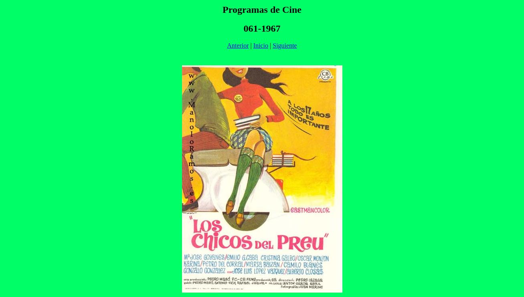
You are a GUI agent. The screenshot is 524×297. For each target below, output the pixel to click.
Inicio (260, 45)
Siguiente (285, 45)
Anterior (238, 45)
